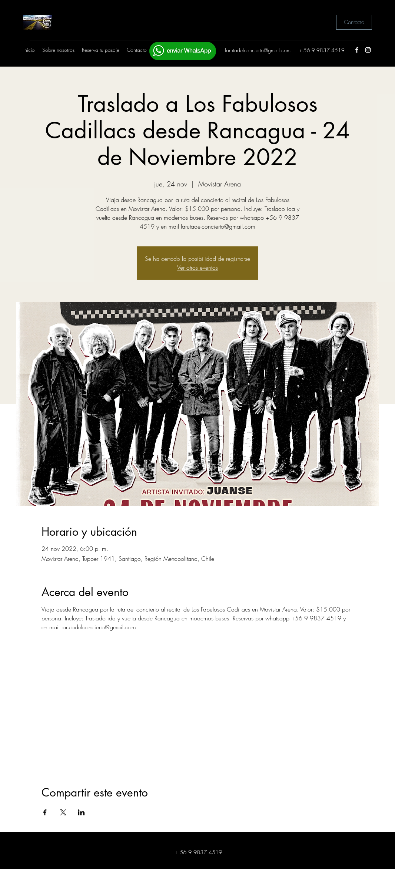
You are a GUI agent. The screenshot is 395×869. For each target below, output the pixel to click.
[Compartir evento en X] (63, 812)
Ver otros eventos (197, 267)
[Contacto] (354, 22)
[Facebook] (357, 50)
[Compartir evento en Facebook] (45, 812)
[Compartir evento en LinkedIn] (81, 812)
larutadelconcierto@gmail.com (258, 50)
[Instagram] (368, 50)
